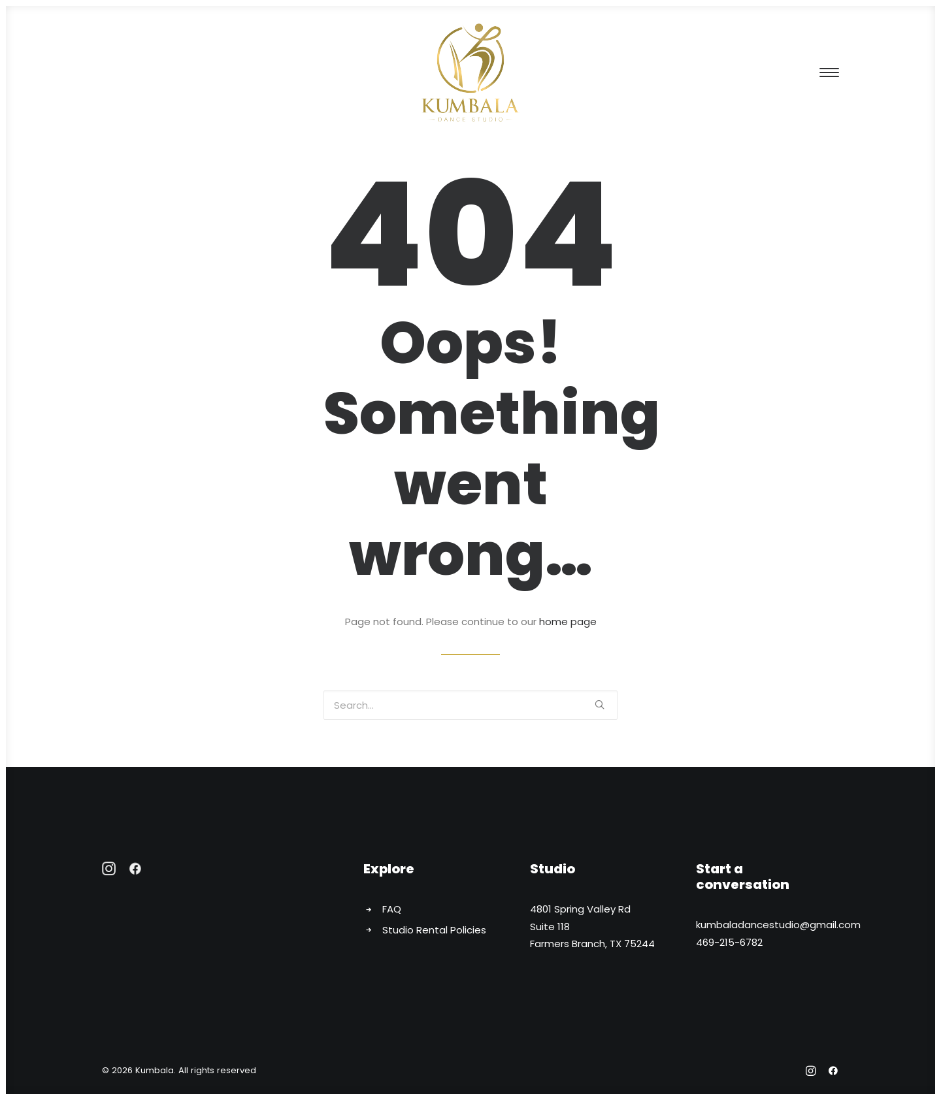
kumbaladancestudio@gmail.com (778, 924)
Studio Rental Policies (434, 930)
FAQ (391, 909)
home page (568, 621)
